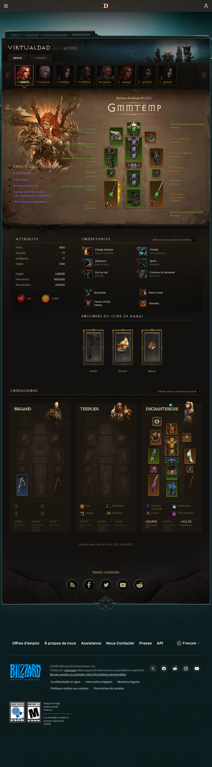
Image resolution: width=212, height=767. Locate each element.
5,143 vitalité (18, 180)
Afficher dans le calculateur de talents (174, 240)
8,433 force (19, 173)
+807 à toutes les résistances (27, 202)
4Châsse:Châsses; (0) (24, 186)
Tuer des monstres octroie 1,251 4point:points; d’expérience (30, 193)
